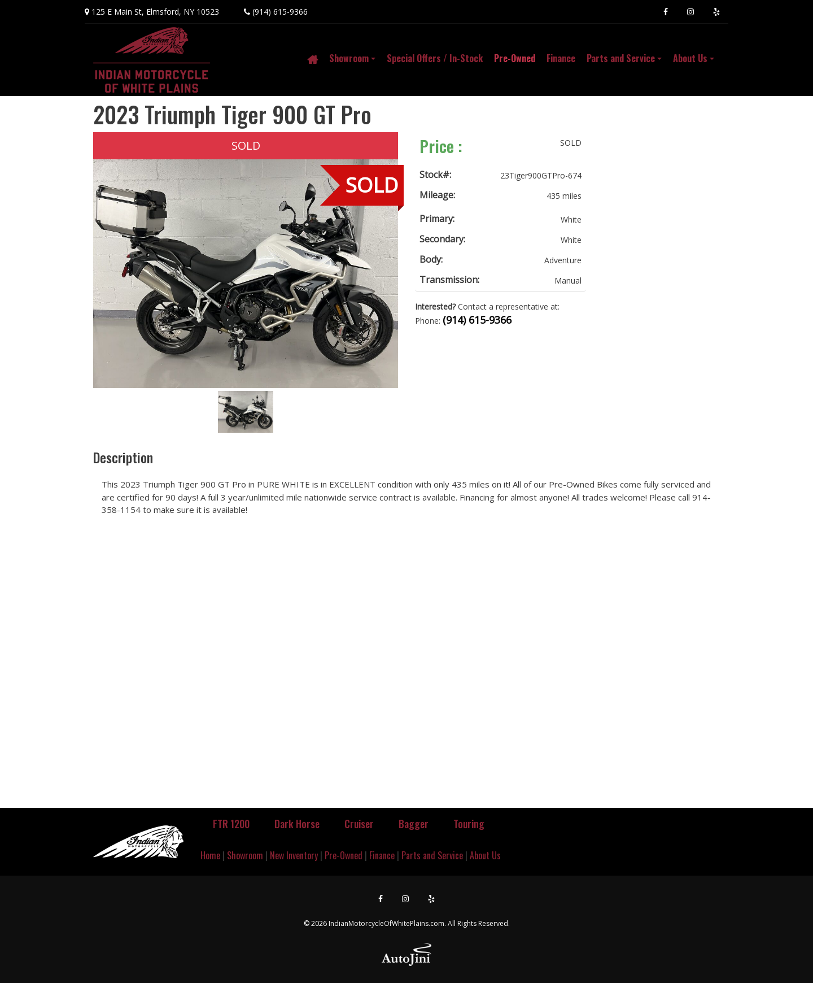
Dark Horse (297, 823)
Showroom (245, 855)
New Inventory (294, 855)
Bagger (414, 823)
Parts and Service (432, 855)
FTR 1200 (231, 823)
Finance (382, 855)
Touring (468, 823)
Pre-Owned (343, 855)
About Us (485, 855)
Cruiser (359, 823)
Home (210, 855)
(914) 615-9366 (280, 11)
